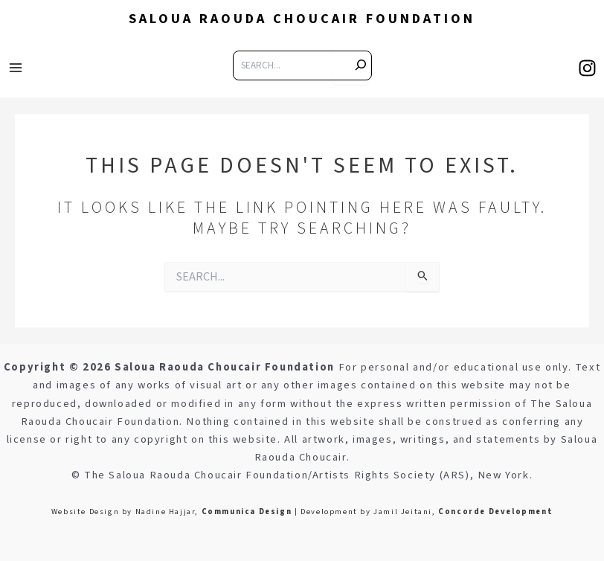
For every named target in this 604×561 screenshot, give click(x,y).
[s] (351, 66)
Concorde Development (495, 511)
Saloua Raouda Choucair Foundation (302, 18)
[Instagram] (587, 68)
